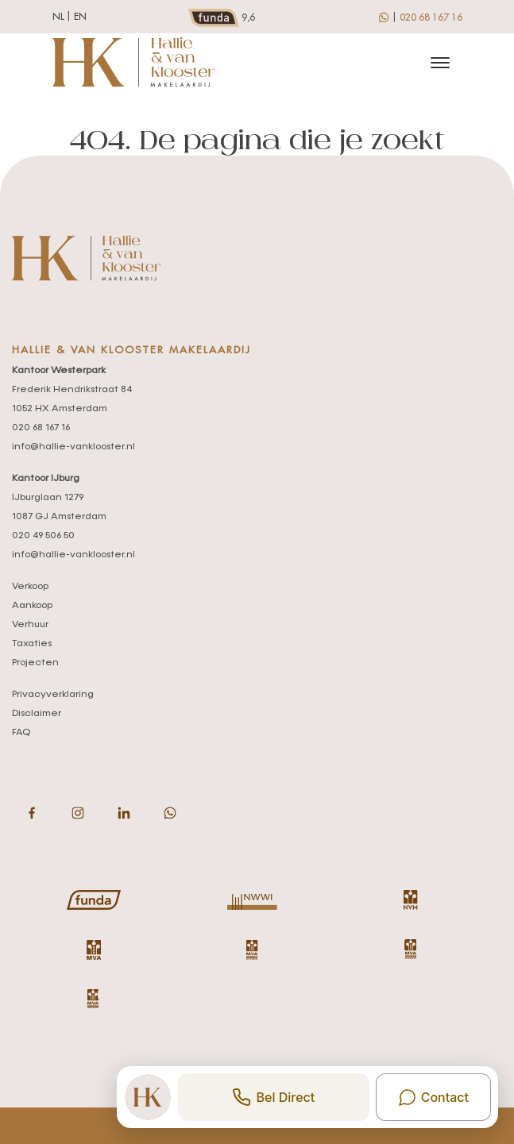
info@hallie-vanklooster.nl (73, 447)
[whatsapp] (385, 16)
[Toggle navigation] (440, 63)
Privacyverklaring (53, 694)
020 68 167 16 (431, 17)
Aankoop (32, 606)
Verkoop (30, 586)
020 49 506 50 (43, 536)
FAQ (21, 733)
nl (58, 16)
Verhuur (30, 625)
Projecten (35, 663)
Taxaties (32, 644)
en (80, 16)
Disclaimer (36, 713)
